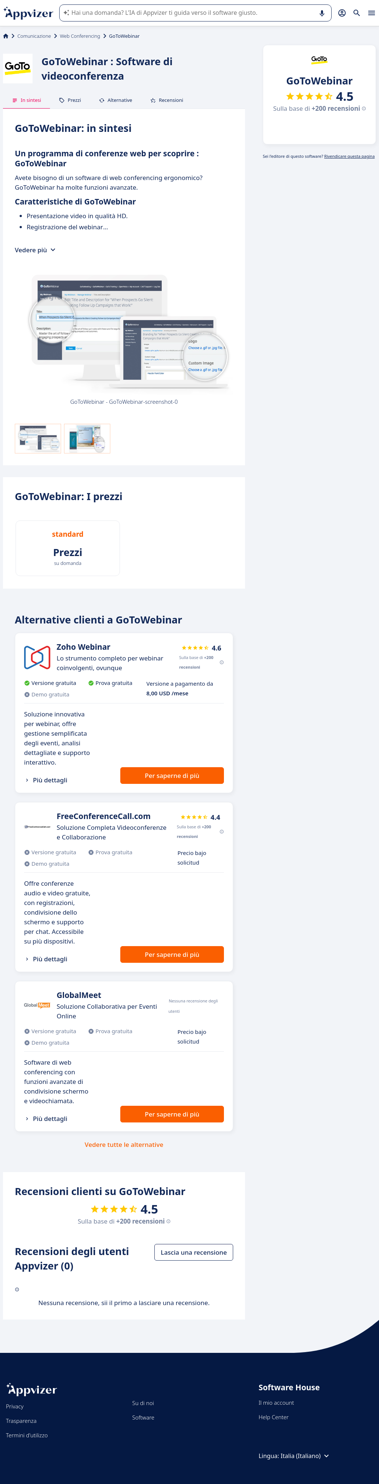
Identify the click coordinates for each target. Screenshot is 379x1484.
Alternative (115, 100)
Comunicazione (34, 36)
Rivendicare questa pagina (349, 156)
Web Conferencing (80, 36)
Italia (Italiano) (306, 1455)
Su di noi (143, 1403)
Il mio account (276, 1402)
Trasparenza (21, 1420)
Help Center (274, 1417)
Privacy (14, 1406)
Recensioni (166, 100)
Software (143, 1417)
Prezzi (70, 100)
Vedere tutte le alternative (124, 1144)
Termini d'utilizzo (27, 1435)
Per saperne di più (172, 775)
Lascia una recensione (194, 1252)
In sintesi (26, 100)
